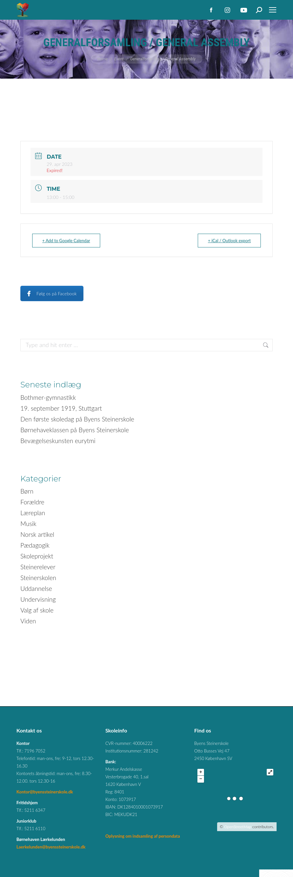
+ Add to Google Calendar (68, 240)
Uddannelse (36, 588)
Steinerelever (38, 567)
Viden (28, 621)
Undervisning (38, 599)
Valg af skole (37, 610)
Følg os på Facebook (52, 293)
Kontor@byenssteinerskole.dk (44, 791)
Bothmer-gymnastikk (48, 397)
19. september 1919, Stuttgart (61, 408)
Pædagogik (35, 545)
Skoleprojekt (36, 556)
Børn (27, 491)
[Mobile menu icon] (273, 10)
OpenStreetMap (237, 826)
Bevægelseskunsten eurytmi (58, 440)
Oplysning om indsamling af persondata (142, 836)
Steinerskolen (38, 577)
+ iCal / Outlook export (227, 240)
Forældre (32, 502)
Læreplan (32, 512)
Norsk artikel (37, 534)
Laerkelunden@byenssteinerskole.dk (50, 846)
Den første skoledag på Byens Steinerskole (77, 419)
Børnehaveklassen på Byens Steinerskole (74, 430)
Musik (28, 523)
